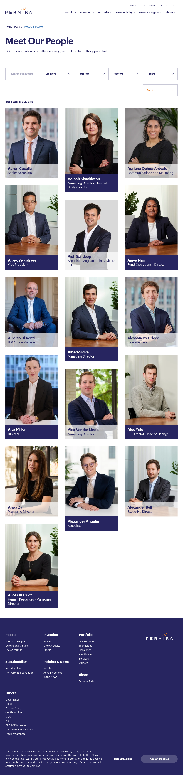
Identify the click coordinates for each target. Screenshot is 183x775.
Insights (48, 668)
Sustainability (125, 12)
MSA (8, 717)
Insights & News (56, 661)
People (70, 12)
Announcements (52, 673)
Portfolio (105, 12)
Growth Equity (51, 646)
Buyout (47, 641)
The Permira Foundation (19, 673)
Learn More (31, 759)
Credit (47, 650)
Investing (87, 12)
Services (84, 659)
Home (8, 27)
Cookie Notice (13, 712)
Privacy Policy (13, 708)
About (170, 12)
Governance (12, 700)
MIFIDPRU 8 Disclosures (19, 730)
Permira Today (87, 681)
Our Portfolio (86, 641)
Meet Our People (33, 27)
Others (10, 693)
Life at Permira (14, 650)
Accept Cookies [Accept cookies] (159, 759)
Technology (85, 646)
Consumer (85, 650)
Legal (8, 704)
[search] (173, 5)
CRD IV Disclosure (16, 725)
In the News (50, 677)
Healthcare (85, 654)
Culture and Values (16, 646)
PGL (7, 721)
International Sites (156, 6)
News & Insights (150, 12)
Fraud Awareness (15, 734)
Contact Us (133, 6)
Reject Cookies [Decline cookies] (123, 759)
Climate (83, 663)
